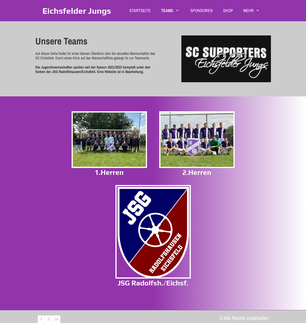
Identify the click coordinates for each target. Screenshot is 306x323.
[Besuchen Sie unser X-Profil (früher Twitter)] (49, 319)
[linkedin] (56, 319)
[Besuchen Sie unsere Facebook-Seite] (41, 319)
